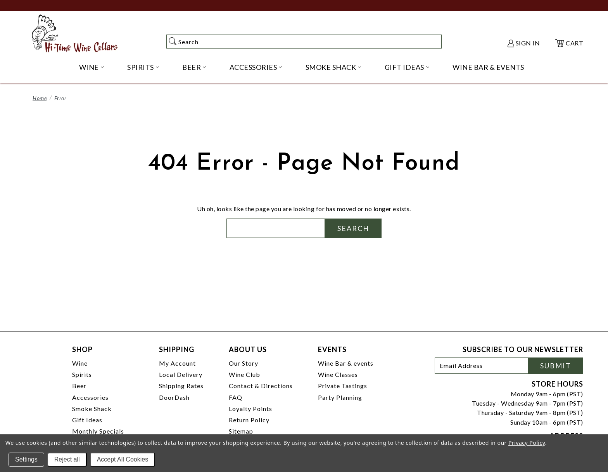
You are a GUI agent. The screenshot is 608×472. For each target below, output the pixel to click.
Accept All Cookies (123, 459)
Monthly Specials (98, 431)
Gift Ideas (87, 419)
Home (40, 98)
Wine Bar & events (345, 363)
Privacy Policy (526, 442)
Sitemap (241, 431)
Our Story (243, 363)
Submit (555, 365)
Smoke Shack (92, 408)
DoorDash (174, 397)
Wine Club (244, 374)
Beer (79, 385)
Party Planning (340, 397)
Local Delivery (180, 374)
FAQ (235, 397)
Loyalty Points (250, 408)
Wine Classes (338, 374)
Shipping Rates (181, 385)
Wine (80, 363)
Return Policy (249, 419)
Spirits (82, 374)
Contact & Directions (261, 385)
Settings (26, 459)
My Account (177, 363)
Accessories (90, 397)
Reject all (67, 459)
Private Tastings (342, 385)
